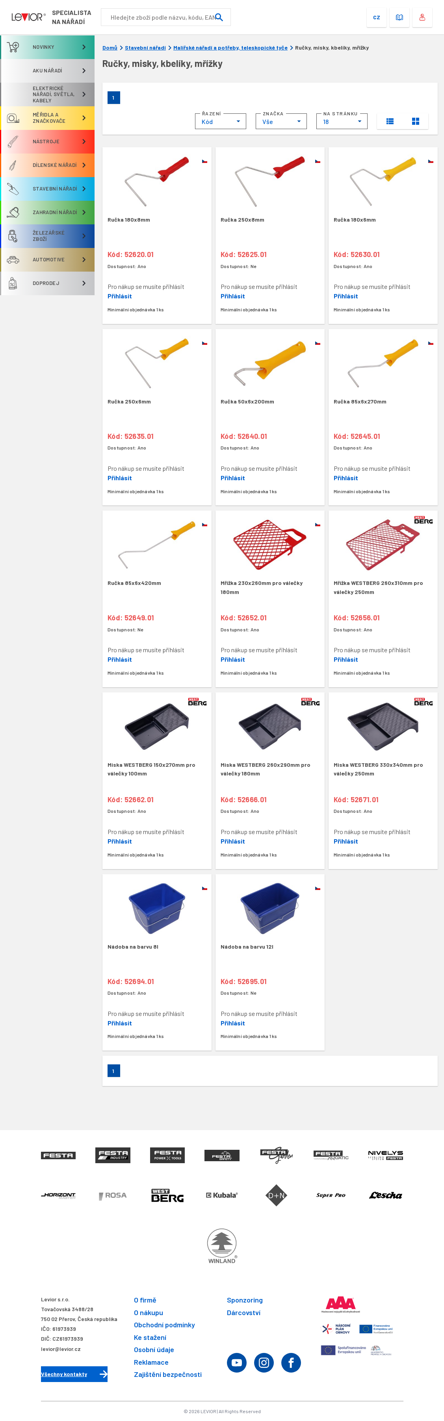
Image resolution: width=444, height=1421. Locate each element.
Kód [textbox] (207, 121)
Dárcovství (243, 1312)
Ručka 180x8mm (129, 219)
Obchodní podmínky (164, 1325)
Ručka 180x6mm (355, 219)
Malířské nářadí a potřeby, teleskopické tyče (230, 47)
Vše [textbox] (267, 121)
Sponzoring (245, 1299)
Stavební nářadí (145, 47)
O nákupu (148, 1312)
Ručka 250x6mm (129, 401)
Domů (109, 47)
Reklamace (151, 1362)
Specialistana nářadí (97, 17)
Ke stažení (150, 1337)
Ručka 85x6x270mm (360, 401)
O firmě (145, 1299)
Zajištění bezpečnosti (168, 1374)
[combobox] (220, 121)
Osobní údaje (154, 1349)
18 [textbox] (326, 121)
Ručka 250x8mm (242, 219)
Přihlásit (120, 296)
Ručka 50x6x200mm (247, 401)
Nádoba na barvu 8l (133, 946)
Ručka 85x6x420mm (134, 582)
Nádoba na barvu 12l (247, 946)
